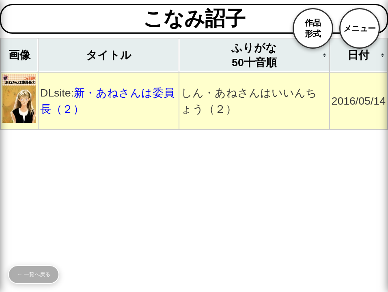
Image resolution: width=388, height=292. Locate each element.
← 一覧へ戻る (33, 274)
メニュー (359, 28)
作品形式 (313, 28)
